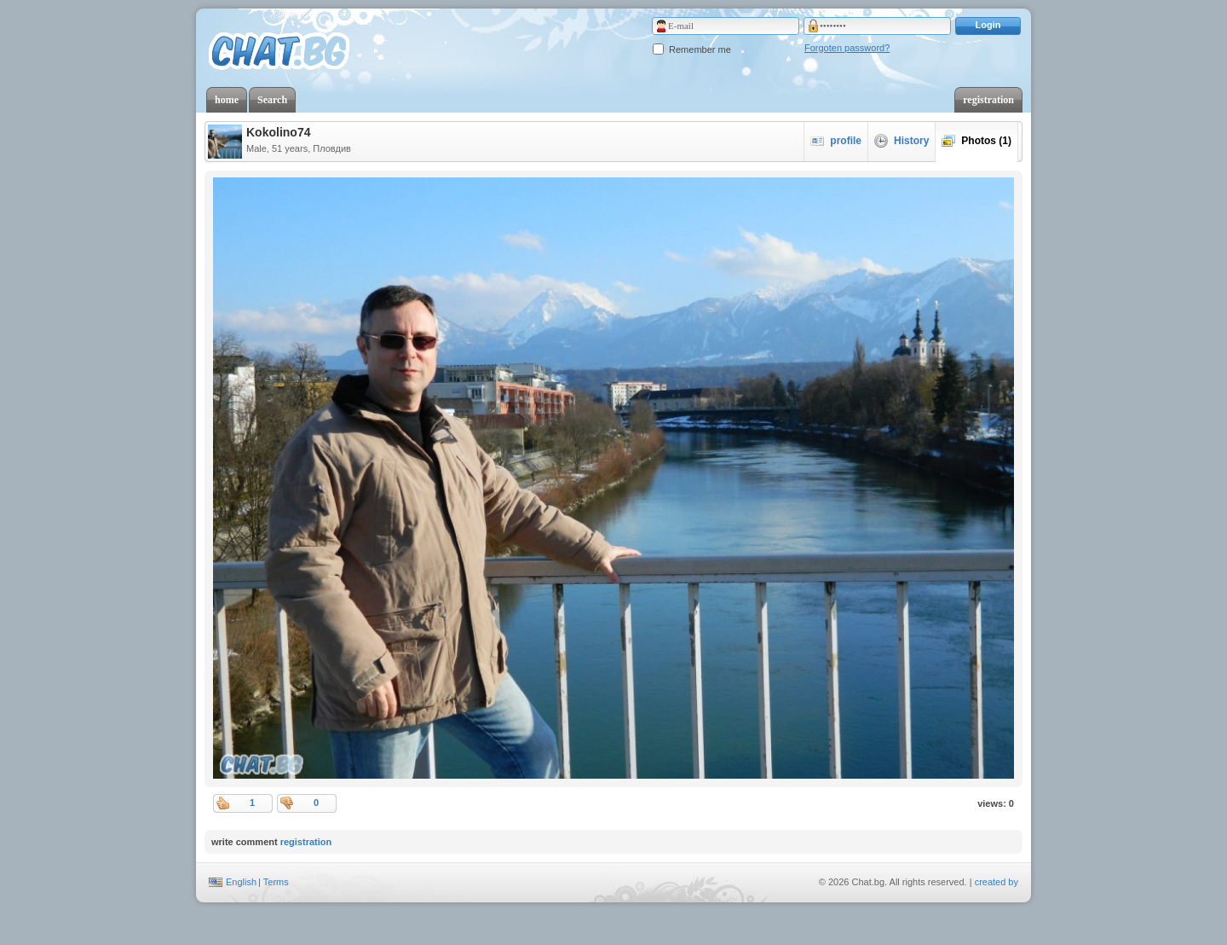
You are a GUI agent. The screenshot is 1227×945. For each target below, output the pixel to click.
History (901, 141)
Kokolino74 (278, 132)
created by (996, 882)
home (227, 100)
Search (272, 100)
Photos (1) (976, 141)
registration (988, 100)
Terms (276, 882)
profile (835, 141)
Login (988, 25)
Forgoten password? (847, 48)
